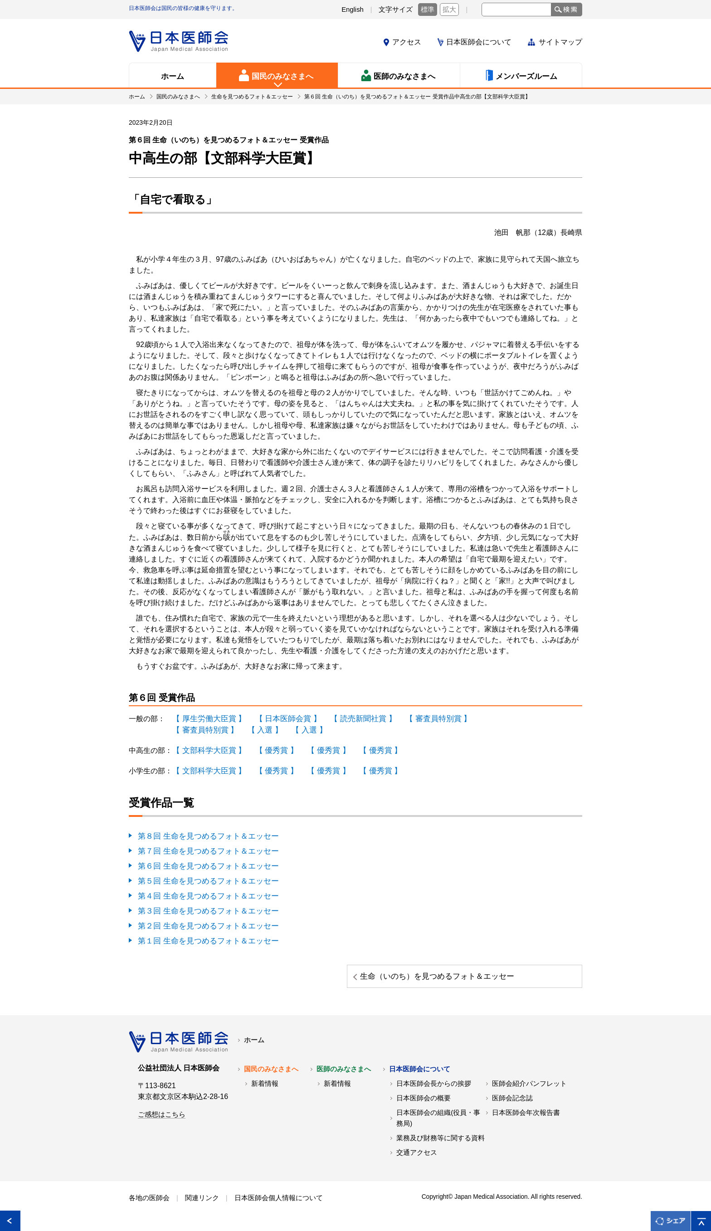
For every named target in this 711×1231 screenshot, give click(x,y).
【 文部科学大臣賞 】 (207, 749)
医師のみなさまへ (344, 1074)
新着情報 (264, 1088)
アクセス (406, 42)
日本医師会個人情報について (278, 1203)
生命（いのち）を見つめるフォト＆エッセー (513, 976)
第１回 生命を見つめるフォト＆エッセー (204, 935)
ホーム (254, 1045)
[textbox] (516, 9)
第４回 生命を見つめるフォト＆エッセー (204, 892)
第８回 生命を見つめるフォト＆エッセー (204, 834)
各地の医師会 (149, 1203)
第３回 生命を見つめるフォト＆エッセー (204, 906)
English (352, 9)
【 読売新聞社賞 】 (353, 718)
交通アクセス (416, 1157)
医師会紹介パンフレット (529, 1088)
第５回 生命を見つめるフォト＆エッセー (204, 877)
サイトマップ (560, 42)
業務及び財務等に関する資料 (440, 1143)
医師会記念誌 (512, 1103)
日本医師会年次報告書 (526, 1117)
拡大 (449, 9)
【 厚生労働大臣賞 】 (207, 718)
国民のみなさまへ (271, 1074)
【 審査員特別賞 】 (425, 718)
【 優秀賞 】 (271, 749)
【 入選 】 (260, 729)
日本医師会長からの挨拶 (433, 1088)
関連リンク (202, 1203)
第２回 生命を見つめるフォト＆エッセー (204, 921)
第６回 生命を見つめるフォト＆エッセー (204, 863)
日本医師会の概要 (423, 1103)
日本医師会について (478, 42)
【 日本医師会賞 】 (282, 718)
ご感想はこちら (161, 1119)
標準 (427, 9)
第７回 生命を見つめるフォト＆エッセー (204, 848)
